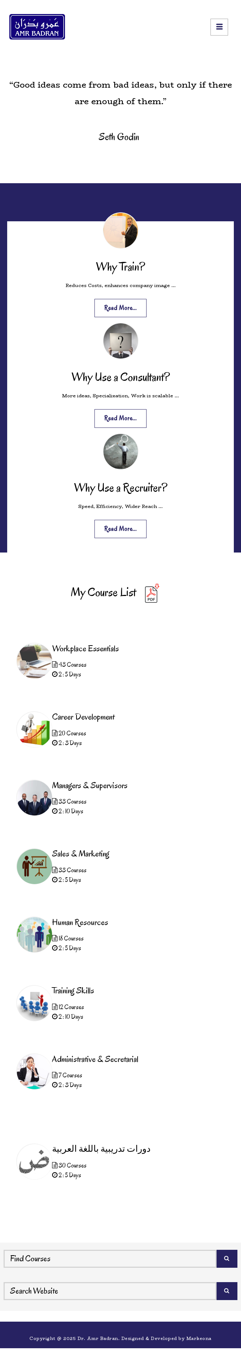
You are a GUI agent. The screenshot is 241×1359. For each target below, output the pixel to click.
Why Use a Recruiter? (120, 487)
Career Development (83, 716)
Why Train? (120, 266)
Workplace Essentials (85, 648)
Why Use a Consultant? (120, 377)
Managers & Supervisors (90, 785)
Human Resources (80, 922)
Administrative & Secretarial (95, 1059)
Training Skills (73, 990)
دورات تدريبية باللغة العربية (101, 1149)
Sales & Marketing (80, 853)
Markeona (199, 1338)
